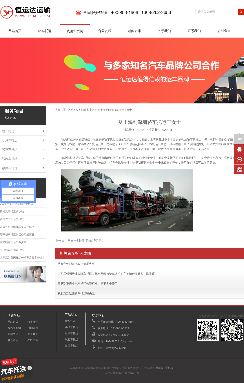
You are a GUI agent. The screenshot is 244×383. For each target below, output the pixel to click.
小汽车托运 (10, 140)
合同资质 (104, 31)
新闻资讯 (134, 31)
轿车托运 (44, 31)
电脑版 (159, 367)
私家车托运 (10, 149)
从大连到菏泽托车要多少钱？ (17, 226)
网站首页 (15, 31)
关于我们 (164, 31)
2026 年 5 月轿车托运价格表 (16, 203)
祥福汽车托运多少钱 (12, 211)
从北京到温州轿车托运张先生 (76, 293)
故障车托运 (10, 168)
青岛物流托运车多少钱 (13, 242)
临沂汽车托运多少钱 (12, 249)
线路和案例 (75, 31)
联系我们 (194, 31)
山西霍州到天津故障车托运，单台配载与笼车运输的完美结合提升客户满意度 (106, 273)
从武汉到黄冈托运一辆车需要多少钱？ (22, 257)
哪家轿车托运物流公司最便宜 (17, 234)
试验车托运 (10, 159)
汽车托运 (133, 372)
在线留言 (224, 31)
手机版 (169, 367)
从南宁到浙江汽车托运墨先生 (87, 240)
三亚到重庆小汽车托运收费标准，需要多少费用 (88, 283)
